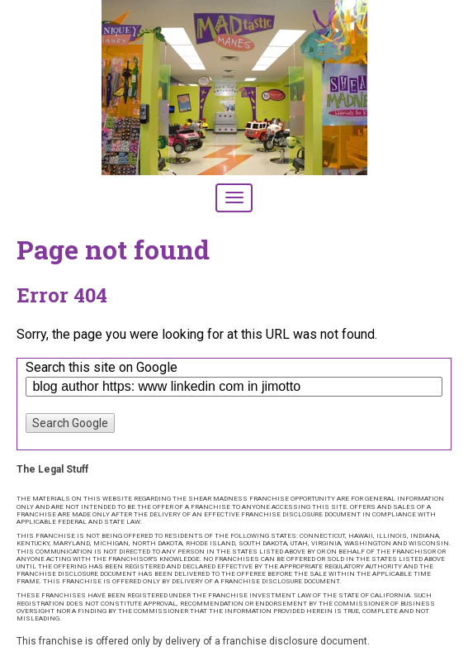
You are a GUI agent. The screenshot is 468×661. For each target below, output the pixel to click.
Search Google (70, 423)
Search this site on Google (101, 367)
